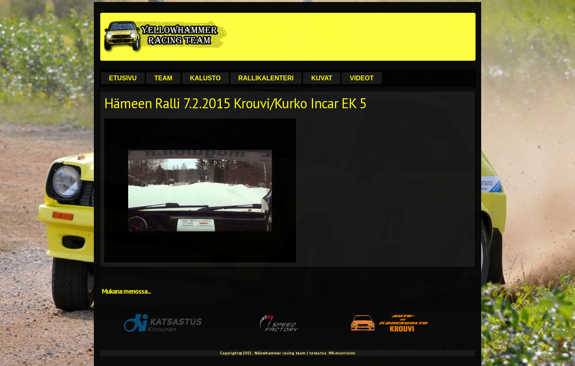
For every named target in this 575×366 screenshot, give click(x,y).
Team (163, 78)
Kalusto (205, 78)
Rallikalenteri (266, 78)
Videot (362, 78)
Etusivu (123, 78)
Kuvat (321, 78)
